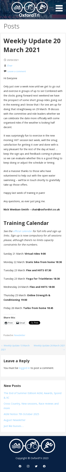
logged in (24, 368)
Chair (9, 65)
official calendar (22, 231)
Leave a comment (17, 71)
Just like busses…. (14, 426)
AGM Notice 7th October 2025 (21, 414)
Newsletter (19, 335)
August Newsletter (14, 420)
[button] (60, 6)
